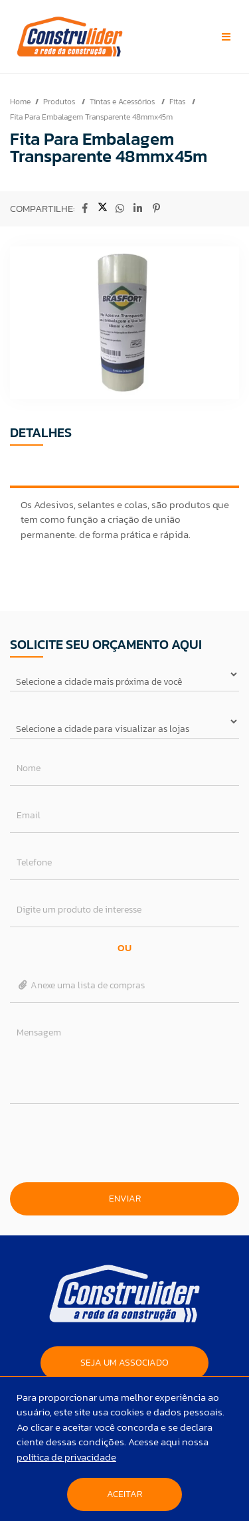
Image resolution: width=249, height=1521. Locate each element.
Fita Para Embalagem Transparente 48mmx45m (91, 117)
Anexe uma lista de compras (81, 985)
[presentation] (125, 1143)
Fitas (178, 102)
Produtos (60, 102)
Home (20, 102)
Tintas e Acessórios (123, 102)
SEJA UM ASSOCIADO (124, 1363)
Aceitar (124, 1494)
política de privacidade (66, 1457)
